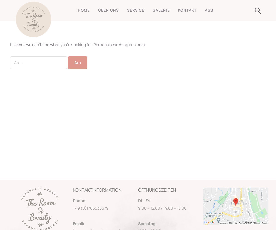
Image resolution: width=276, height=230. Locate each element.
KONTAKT (187, 10)
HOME (84, 10)
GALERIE (161, 10)
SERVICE (135, 10)
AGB (209, 10)
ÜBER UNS (108, 10)
